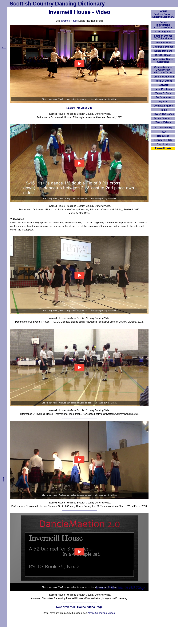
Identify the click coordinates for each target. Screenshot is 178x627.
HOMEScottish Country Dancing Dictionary (163, 14)
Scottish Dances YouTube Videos (163, 37)
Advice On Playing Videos (101, 613)
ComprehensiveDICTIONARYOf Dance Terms (163, 70)
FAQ (163, 131)
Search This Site (163, 140)
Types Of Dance (163, 81)
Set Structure (163, 97)
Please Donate (163, 148)
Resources (163, 136)
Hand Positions (163, 89)
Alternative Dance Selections (163, 60)
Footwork (163, 85)
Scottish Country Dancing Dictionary (57, 4)
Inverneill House (69, 21)
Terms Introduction (163, 76)
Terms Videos (163, 122)
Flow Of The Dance (163, 114)
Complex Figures (163, 105)
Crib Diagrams (163, 31)
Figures (163, 101)
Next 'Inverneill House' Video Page (79, 606)
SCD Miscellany (163, 127)
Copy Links (163, 144)
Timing (163, 110)
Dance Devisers (163, 51)
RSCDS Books (163, 55)
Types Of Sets (163, 93)
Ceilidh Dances (163, 42)
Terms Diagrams (163, 118)
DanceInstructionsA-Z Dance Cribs (163, 25)
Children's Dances (163, 46)
